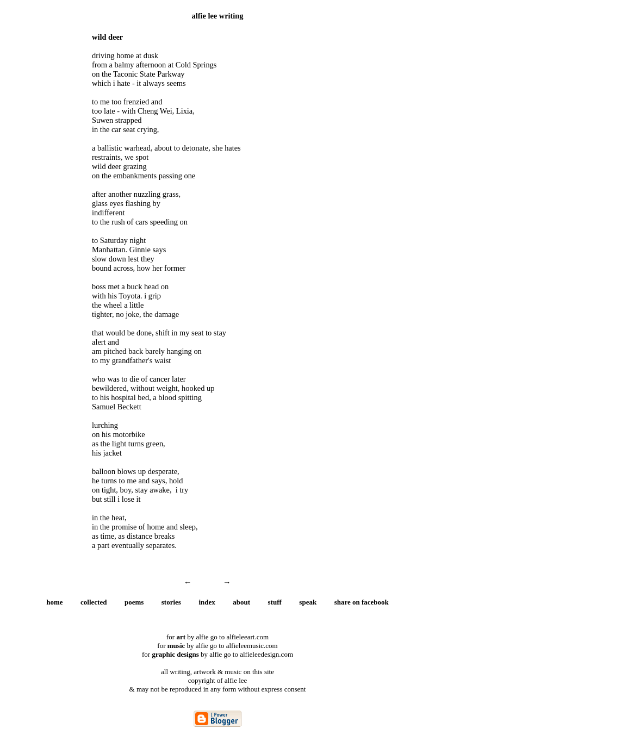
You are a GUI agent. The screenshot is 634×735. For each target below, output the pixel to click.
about (241, 602)
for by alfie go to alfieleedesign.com (217, 654)
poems (134, 602)
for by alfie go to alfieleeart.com (217, 637)
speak (307, 602)
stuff (275, 602)
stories (171, 602)
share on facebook (361, 602)
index (206, 602)
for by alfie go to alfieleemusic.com (217, 645)
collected (93, 602)
